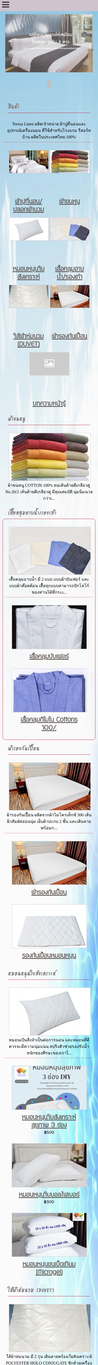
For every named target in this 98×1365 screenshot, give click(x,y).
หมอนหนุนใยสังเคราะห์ (28, 273)
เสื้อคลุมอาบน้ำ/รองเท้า (69, 273)
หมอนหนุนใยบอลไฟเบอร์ (49, 1195)
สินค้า (13, 106)
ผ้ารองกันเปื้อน (69, 336)
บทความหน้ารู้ (49, 404)
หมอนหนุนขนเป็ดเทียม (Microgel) (49, 1268)
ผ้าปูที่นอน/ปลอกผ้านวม (28, 205)
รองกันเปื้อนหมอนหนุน (49, 956)
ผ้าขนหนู (69, 201)
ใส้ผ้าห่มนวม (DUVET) (28, 340)
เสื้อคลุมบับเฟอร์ (49, 656)
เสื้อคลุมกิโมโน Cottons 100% (49, 724)
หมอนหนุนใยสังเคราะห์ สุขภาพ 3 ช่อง (49, 1121)
